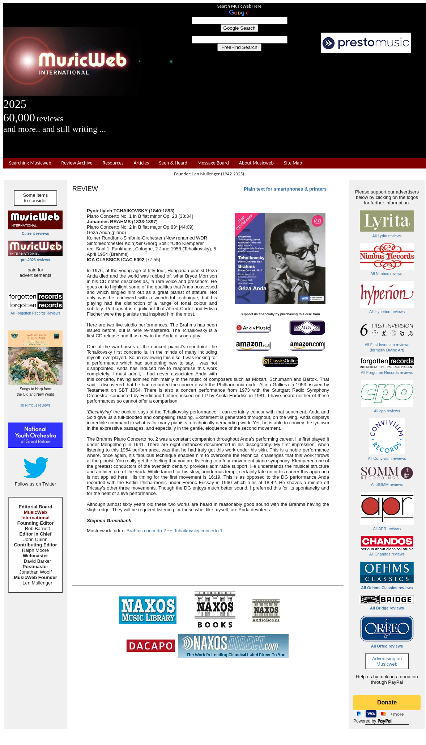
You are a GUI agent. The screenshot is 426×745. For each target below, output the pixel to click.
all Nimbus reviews (35, 405)
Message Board (213, 163)
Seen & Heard (173, 163)
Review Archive (77, 163)
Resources (113, 163)
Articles (141, 163)
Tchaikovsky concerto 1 (198, 530)
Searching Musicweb (30, 163)
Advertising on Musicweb (387, 661)
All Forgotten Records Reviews (35, 313)
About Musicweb (256, 163)
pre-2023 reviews (35, 260)
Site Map (293, 163)
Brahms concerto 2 (146, 530)
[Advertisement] (299, 106)
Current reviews (35, 234)
